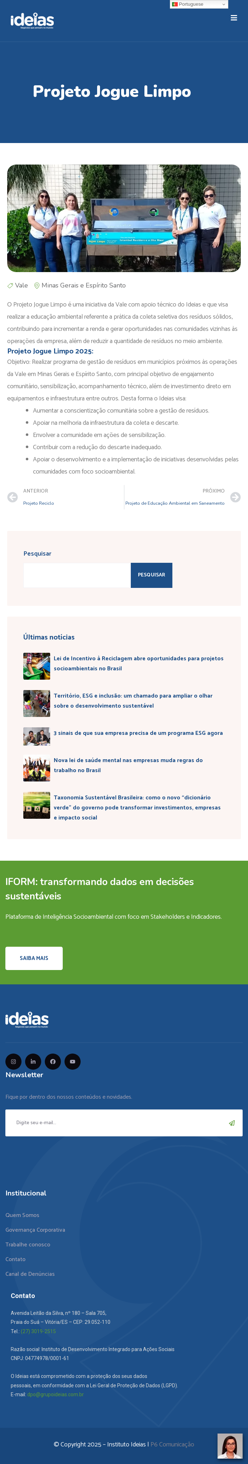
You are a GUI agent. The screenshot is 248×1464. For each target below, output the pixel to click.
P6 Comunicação (172, 1444)
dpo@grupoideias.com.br (55, 1394)
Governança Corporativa (35, 1230)
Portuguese (188, 4)
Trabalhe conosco (27, 1245)
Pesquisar (37, 553)
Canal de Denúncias (30, 1274)
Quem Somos (22, 1215)
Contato (15, 1259)
